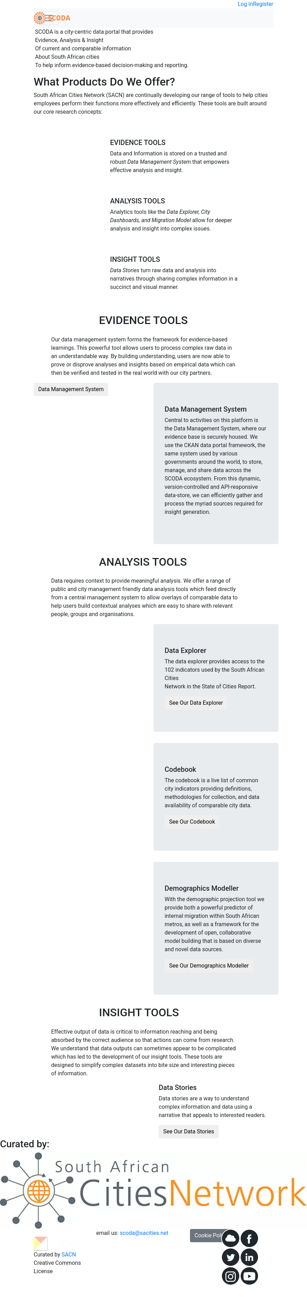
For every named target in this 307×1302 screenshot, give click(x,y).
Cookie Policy (211, 1235)
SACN (68, 1254)
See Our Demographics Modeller (209, 965)
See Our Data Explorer (196, 702)
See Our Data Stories (188, 1131)
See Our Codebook (192, 821)
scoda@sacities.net (144, 1233)
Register (263, 4)
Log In (245, 4)
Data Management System (70, 389)
